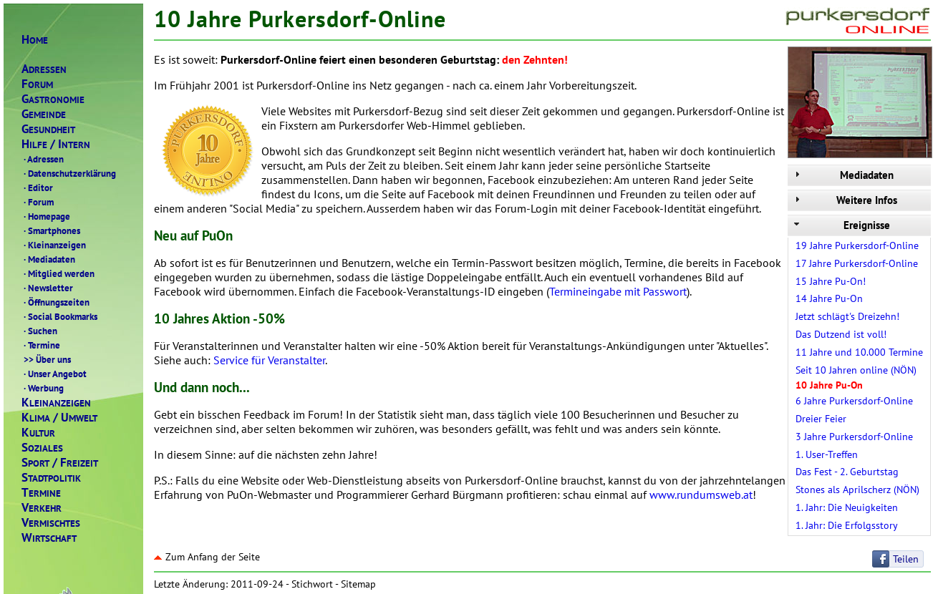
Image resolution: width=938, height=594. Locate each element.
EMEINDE (43, 114)
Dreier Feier (821, 418)
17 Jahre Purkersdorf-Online (857, 263)
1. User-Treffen (827, 454)
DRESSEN (44, 69)
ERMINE (41, 492)
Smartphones (50, 230)
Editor (37, 187)
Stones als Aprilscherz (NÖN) (857, 489)
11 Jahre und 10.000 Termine (859, 352)
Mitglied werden (58, 273)
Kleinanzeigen (53, 244)
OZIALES (42, 447)
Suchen (39, 330)
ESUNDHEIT (48, 129)
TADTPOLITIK (51, 477)
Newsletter (47, 287)
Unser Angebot (54, 373)
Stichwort (312, 584)
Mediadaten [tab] (842, 175)
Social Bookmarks (59, 316)
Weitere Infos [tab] (844, 200)
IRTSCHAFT (49, 537)
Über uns (46, 359)
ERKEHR (41, 507)
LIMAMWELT (59, 417)
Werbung (42, 387)
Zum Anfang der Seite (207, 556)
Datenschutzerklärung (68, 173)
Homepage (45, 216)
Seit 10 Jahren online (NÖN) (856, 370)
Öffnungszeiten (55, 302)
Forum (37, 201)
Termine (40, 345)
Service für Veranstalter (269, 360)
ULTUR (38, 432)
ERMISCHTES (50, 522)
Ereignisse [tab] (840, 225)
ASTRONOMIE (52, 99)
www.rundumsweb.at (701, 494)
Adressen (42, 158)
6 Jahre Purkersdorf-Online (854, 400)
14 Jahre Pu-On (829, 298)
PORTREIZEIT (59, 462)
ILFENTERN (55, 144)
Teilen (906, 558)
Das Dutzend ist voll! (841, 334)
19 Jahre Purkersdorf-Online (857, 245)
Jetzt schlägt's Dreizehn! (847, 316)
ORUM (37, 84)
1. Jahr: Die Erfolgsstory (847, 525)
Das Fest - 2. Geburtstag (847, 471)
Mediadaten (48, 259)
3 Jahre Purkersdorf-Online (854, 436)
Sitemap (358, 584)
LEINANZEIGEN (56, 402)
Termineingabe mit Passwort (618, 291)
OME (34, 39)
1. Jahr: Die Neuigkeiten (847, 507)
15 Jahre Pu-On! (831, 281)
